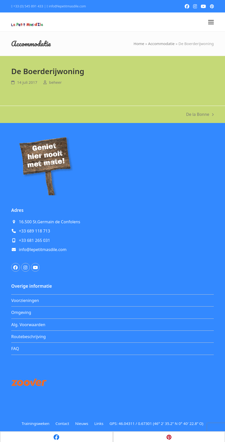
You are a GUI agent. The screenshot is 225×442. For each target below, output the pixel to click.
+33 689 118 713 (34, 231)
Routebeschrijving (28, 336)
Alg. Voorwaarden (28, 324)
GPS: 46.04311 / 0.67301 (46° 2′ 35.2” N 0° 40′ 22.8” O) (156, 423)
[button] (211, 22)
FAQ (15, 348)
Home (138, 43)
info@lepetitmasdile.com (67, 6)
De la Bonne (200, 115)
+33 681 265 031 (34, 240)
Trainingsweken (35, 423)
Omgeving (21, 312)
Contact (62, 423)
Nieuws (81, 423)
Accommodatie (161, 43)
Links (99, 423)
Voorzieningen (25, 300)
